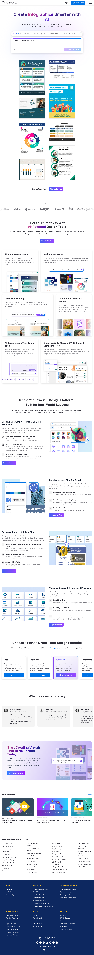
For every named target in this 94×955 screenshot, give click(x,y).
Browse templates (39, 189)
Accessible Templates (13, 935)
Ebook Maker (6, 868)
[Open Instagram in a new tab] (47, 942)
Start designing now (16, 773)
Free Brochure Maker (40, 895)
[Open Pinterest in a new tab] (57, 942)
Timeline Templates (12, 918)
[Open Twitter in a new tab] (40, 942)
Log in (66, 3)
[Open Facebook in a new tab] (37, 942)
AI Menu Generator (84, 861)
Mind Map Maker (7, 865)
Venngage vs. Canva (66, 892)
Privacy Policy (64, 926)
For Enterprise (37, 924)
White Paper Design (8, 860)
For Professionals (38, 921)
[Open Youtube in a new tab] (53, 942)
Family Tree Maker (8, 863)
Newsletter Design (33, 858)
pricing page (53, 648)
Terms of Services (66, 929)
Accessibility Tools (12, 895)
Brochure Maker (7, 843)
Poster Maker (6, 854)
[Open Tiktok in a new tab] (50, 942)
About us (63, 915)
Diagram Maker (32, 861)
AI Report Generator (84, 867)
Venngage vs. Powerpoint (68, 889)
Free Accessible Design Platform (43, 906)
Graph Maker (6, 871)
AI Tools (8, 892)
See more (89, 794)
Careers (62, 921)
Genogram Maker (7, 849)
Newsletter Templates (13, 926)
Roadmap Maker (57, 849)
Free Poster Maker (39, 897)
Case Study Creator (33, 856)
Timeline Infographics (9, 857)
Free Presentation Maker (41, 903)
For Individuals (37, 918)
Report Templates (12, 929)
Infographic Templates (13, 915)
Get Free (14, 675)
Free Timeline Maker (39, 892)
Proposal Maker (57, 846)
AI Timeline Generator (85, 864)
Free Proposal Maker (39, 900)
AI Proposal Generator (85, 843)
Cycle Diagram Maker (59, 859)
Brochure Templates (12, 921)
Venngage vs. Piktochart (68, 897)
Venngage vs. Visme (66, 895)
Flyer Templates (11, 924)
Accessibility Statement (67, 924)
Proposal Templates (12, 932)
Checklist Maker (32, 864)
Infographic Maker (8, 846)
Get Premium (40, 675)
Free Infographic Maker (40, 889)
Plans (35, 915)
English (49, 949)
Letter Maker (56, 843)
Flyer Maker (31, 869)
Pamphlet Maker (32, 867)
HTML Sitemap (65, 918)
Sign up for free (78, 3)
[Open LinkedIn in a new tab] (44, 942)
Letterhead (5, 852)
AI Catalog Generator (84, 851)
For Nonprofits (37, 926)
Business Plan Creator (34, 853)
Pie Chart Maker (57, 856)
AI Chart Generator (84, 858)
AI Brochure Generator (59, 869)
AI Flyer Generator (58, 867)
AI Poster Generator (58, 872)
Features (9, 889)
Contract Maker (32, 872)
